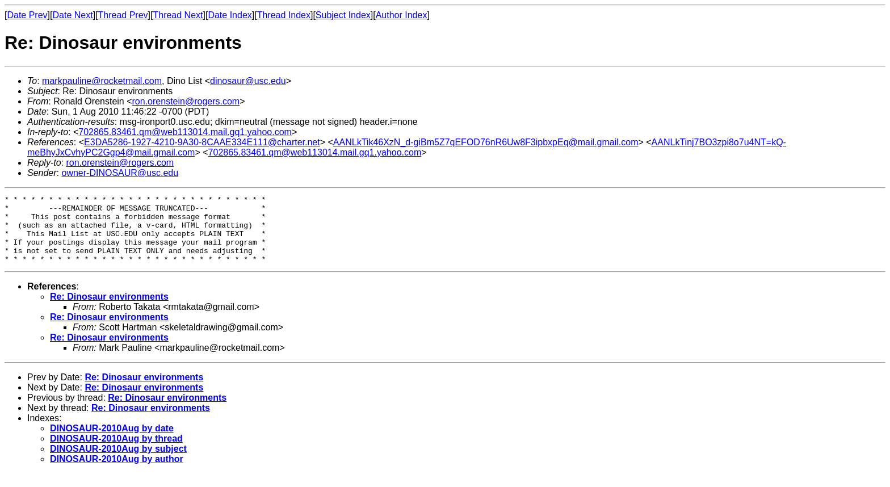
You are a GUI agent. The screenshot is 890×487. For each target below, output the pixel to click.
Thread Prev (123, 15)
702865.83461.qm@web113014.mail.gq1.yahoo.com (185, 132)
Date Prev (27, 15)
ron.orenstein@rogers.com (186, 101)
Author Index (401, 15)
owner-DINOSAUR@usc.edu (119, 173)
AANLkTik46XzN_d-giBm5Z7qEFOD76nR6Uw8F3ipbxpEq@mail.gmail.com (486, 142)
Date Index (229, 15)
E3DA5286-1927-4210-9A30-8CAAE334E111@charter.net (202, 142)
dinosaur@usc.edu (248, 81)
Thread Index (283, 15)
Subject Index (343, 15)
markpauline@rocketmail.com (102, 81)
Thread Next (178, 15)
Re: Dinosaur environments (109, 310)
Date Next (72, 15)
